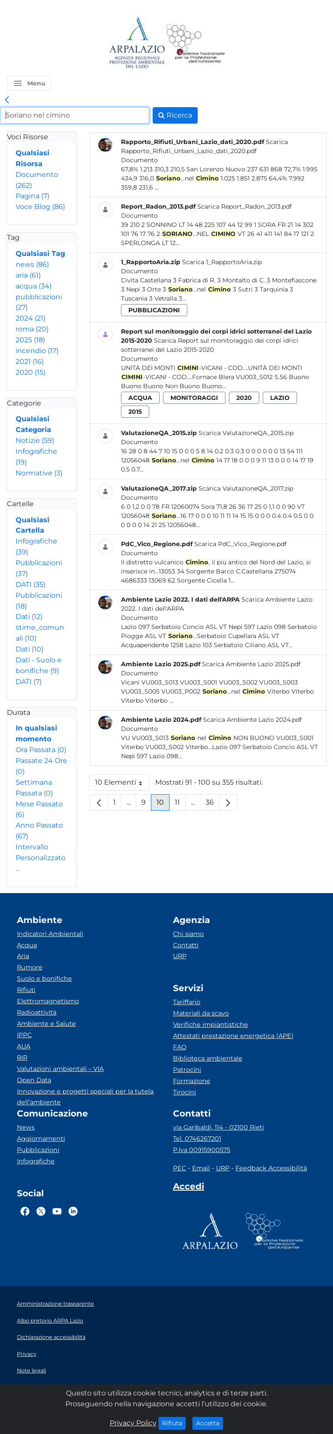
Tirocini (184, 1092)
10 (163, 804)
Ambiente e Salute (46, 1024)
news (32, 264)
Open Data (34, 1080)
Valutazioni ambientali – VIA (60, 1069)
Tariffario (186, 1002)
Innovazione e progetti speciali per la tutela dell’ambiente (85, 1097)
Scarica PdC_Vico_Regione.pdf (240, 544)
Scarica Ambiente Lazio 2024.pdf (252, 720)
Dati (29, 616)
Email (201, 1168)
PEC (179, 1168)
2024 (31, 318)
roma (32, 329)
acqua (34, 286)
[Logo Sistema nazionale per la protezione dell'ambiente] (195, 43)
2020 (31, 372)
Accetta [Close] (209, 1422)
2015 (135, 412)
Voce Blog (40, 207)
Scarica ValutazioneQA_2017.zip (246, 488)
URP (179, 956)
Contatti (186, 945)
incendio (37, 351)
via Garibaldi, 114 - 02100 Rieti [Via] (218, 1127)
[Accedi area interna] (188, 1188)
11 (180, 804)
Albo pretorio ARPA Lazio (50, 1320)
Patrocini (187, 1070)
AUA (23, 1046)
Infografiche (36, 1161)
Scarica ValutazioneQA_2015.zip (246, 433)
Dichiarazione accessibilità (51, 1337)
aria (28, 275)
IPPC (24, 1035)
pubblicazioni (154, 310)
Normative (39, 473)
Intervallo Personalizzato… (40, 858)
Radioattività (36, 1012)
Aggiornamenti (41, 1139)
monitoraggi (194, 398)
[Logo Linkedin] (73, 1211)
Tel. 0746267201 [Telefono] (197, 1139)
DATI (31, 584)
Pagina (32, 196)
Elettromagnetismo (48, 1001)
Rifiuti (26, 990)
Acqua (27, 945)
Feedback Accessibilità (271, 1168)
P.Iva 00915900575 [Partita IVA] (201, 1150)
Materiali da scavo (201, 1013)
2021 (30, 361)
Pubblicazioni (38, 1150)
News (26, 1127)
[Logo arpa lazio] (137, 43)
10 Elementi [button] (122, 784)
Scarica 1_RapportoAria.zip (222, 262)
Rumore (29, 967)
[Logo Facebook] (25, 1211)
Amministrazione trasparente (55, 1303)
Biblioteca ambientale (207, 1058)
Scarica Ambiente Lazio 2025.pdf (251, 664)
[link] (7, 100)
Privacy (26, 1354)
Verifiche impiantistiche (210, 1024)
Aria (23, 956)
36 (212, 804)
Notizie (35, 440)
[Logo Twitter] (41, 1211)
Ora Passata (41, 750)
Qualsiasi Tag (40, 253)
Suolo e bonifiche (44, 978)
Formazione (191, 1081)
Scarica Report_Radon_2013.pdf (244, 206)
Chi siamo (188, 934)
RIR (22, 1057)
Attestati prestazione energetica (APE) (233, 1036)
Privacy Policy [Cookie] (133, 1423)
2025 (30, 340)
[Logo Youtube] (57, 1211)
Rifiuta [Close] (174, 1422)
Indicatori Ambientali (50, 934)
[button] (29, 83)
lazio (280, 398)
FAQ (179, 1047)
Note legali (31, 1370)
